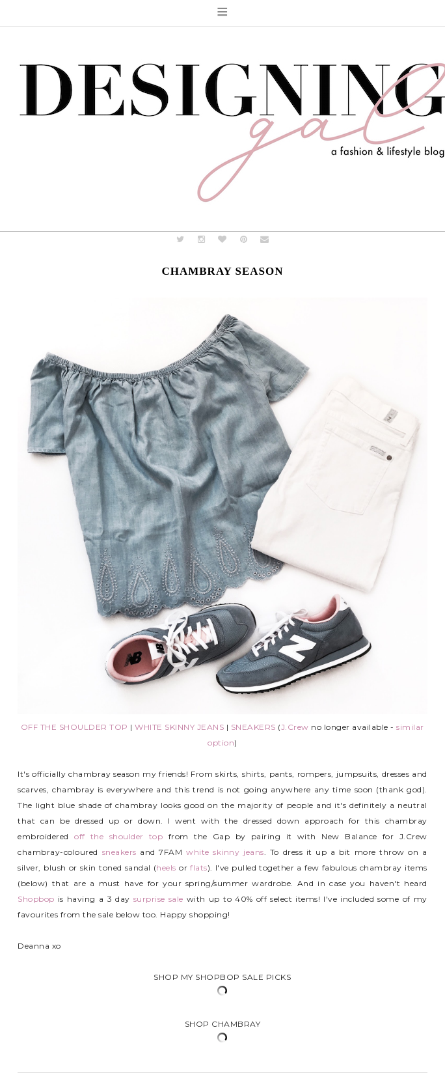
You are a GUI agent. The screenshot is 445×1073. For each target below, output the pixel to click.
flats (199, 867)
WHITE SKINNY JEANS (179, 727)
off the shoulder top (118, 836)
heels (166, 867)
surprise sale (158, 899)
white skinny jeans (224, 852)
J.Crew (295, 727)
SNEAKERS (253, 727)
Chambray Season (222, 271)
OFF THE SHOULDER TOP (74, 727)
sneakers (119, 852)
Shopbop (36, 899)
